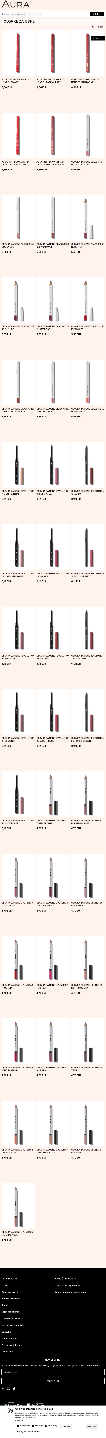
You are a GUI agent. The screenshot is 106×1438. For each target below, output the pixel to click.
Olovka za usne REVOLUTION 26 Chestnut (87, 657)
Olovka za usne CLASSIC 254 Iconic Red (87, 328)
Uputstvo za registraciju (67, 1285)
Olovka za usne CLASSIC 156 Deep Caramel (52, 245)
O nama (5, 1285)
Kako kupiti (7, 1351)
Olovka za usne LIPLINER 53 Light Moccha (86, 986)
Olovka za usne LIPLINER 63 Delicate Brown (52, 1151)
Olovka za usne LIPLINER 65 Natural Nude (17, 1233)
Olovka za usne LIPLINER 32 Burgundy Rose (86, 822)
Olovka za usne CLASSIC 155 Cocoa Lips (18, 245)
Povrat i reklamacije (12, 1325)
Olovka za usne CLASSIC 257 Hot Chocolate (52, 410)
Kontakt (5, 1305)
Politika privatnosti (11, 1298)
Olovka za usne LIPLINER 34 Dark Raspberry (52, 904)
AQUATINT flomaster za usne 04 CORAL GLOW (15, 163)
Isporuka (6, 1332)
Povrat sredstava (10, 1345)
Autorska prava (9, 1292)
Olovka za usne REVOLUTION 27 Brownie (18, 739)
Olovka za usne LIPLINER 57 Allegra (52, 1069)
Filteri (96, 14)
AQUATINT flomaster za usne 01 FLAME (15, 81)
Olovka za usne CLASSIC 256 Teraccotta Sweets (18, 410)
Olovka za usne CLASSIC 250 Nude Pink (87, 245)
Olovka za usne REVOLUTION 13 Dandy (87, 492)
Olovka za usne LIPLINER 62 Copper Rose (17, 1151)
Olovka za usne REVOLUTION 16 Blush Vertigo (87, 575)
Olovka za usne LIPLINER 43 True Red (17, 986)
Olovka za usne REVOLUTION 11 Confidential (18, 492)
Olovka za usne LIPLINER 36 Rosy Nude (86, 904)
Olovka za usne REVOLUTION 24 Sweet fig (18, 657)
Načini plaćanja (9, 1338)
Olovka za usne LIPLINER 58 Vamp (86, 1069)
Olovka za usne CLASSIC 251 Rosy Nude (18, 328)
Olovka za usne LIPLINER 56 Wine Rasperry (17, 1069)
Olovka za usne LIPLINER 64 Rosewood (87, 1151)
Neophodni (25, 1426)
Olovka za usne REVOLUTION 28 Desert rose (52, 739)
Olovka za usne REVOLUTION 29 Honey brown (87, 739)
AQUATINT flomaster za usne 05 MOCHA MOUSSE (50, 163)
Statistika (39, 1426)
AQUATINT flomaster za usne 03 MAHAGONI (85, 81)
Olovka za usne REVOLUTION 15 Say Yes (52, 575)
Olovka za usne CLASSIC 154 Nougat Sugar (87, 163)
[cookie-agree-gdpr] (92, 1426)
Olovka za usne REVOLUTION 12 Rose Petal (52, 492)
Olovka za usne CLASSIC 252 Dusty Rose (52, 328)
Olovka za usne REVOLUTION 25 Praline (52, 657)
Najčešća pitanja (10, 1311)
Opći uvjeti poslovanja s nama (70, 1292)
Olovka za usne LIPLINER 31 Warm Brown (51, 822)
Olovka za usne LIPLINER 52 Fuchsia (52, 986)
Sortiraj (5, 14)
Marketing (52, 1426)
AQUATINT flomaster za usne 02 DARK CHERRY (50, 81)
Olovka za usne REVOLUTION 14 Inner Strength (18, 575)
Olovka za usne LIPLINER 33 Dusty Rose (17, 904)
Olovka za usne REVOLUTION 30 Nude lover (18, 822)
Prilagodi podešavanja (28, 1431)
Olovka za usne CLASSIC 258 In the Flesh (87, 410)
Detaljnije (19, 1420)
